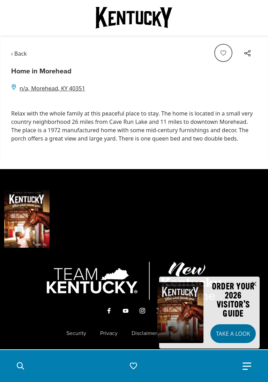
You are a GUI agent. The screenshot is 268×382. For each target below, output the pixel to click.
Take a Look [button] (233, 333)
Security (76, 333)
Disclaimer (144, 333)
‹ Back (19, 53)
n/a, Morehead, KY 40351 (52, 88)
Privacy (109, 333)
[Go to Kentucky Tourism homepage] (134, 18)
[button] (20, 366)
